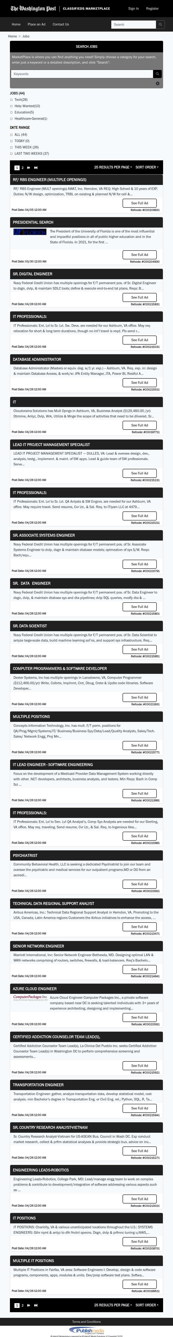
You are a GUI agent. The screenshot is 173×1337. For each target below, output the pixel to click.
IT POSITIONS (24, 1218)
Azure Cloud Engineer (35, 988)
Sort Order (146, 167)
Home (16, 24)
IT (14, 402)
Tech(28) (21, 99)
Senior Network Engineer (38, 946)
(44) (17, 93)
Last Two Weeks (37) (32, 153)
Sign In (133, 8)
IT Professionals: (30, 316)
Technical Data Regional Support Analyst (53, 903)
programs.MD (119, 870)
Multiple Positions (31, 716)
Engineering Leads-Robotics (41, 1170)
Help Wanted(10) (27, 106)
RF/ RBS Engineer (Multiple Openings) (49, 179)
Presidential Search (33, 222)
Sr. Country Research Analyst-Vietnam (50, 1127)
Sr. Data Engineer (31, 583)
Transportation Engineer (38, 1084)
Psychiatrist (25, 855)
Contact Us (61, 24)
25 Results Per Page (111, 167)
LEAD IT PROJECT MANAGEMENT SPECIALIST (51, 444)
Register (152, 8)
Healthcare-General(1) (31, 118)
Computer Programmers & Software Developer (60, 668)
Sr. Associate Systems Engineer (44, 535)
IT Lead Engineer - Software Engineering (53, 764)
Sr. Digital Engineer (32, 274)
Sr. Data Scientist (30, 626)
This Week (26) (27, 147)
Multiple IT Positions (33, 1260)
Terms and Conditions (86, 1321)
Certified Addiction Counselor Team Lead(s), (56, 1036)
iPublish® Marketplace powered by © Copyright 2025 (86, 1330)
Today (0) (22, 141)
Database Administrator (37, 359)
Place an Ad (37, 24)
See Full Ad (139, 203)
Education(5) (24, 112)
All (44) (21, 134)
